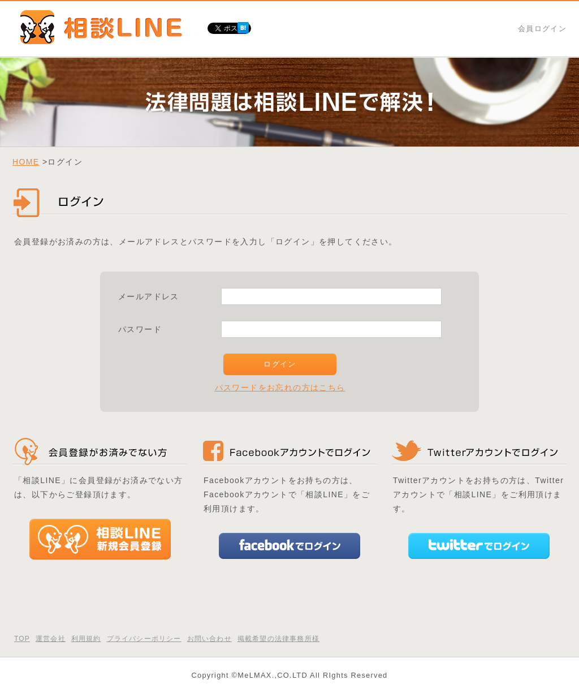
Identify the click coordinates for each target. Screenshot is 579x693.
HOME (26, 161)
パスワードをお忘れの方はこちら (280, 387)
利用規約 (86, 639)
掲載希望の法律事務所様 (278, 639)
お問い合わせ (209, 639)
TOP (22, 639)
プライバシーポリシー (144, 639)
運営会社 (51, 639)
